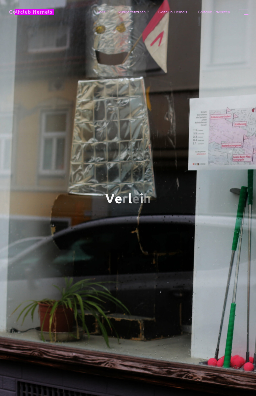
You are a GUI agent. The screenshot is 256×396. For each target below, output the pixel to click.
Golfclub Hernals (31, 12)
